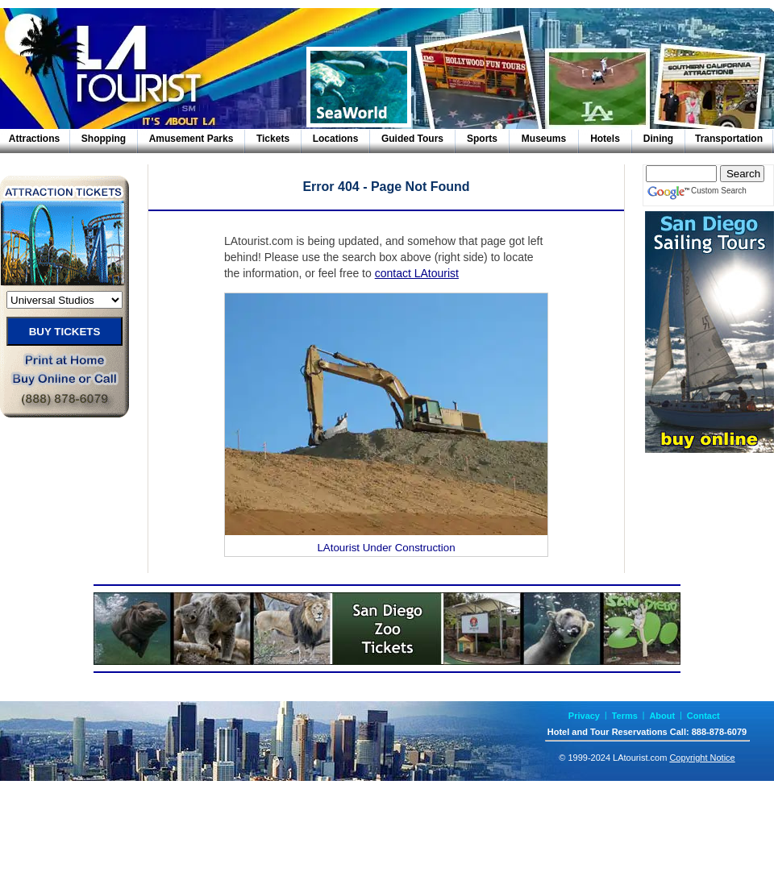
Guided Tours (412, 138)
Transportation (729, 138)
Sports (482, 138)
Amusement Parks (191, 138)
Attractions (34, 138)
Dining (658, 138)
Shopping (103, 138)
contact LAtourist (417, 273)
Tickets (272, 138)
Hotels (605, 138)
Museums (544, 138)
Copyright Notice (701, 757)
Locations (336, 138)
